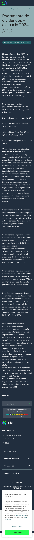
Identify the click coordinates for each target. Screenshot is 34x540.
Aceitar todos (17, 533)
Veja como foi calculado (17, 417)
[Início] (4, 9)
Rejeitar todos (17, 526)
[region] (17, 513)
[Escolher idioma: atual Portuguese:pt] (28, 3)
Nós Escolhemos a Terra (13, 435)
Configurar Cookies (20, 515)
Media (7, 442)
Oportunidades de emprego (14, 439)
